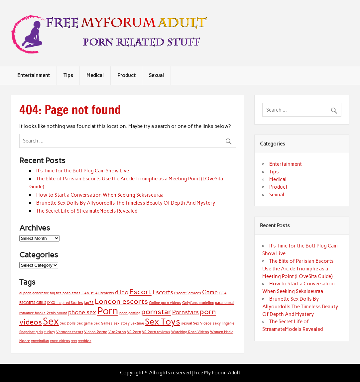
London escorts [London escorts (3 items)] (121, 301)
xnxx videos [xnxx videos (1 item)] (60, 341)
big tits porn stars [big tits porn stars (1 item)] (65, 293)
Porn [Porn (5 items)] (107, 311)
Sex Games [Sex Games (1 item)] (103, 323)
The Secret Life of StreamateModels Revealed (86, 211)
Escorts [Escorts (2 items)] (163, 292)
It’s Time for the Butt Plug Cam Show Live (82, 171)
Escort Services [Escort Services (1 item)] (187, 293)
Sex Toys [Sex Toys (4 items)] (162, 321)
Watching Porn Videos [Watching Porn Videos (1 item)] (190, 332)
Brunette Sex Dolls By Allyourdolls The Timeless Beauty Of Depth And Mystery (125, 203)
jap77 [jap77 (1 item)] (89, 303)
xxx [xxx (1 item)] (74, 341)
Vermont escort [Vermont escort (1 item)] (69, 332)
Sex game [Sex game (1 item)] (85, 323)
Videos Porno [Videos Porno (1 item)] (95, 332)
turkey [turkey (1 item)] (49, 332)
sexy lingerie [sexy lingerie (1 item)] (223, 323)
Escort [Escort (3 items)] (140, 291)
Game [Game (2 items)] (210, 292)
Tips (68, 75)
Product (126, 75)
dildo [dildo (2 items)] (121, 292)
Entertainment (33, 75)
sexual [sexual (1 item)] (186, 323)
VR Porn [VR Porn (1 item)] (134, 332)
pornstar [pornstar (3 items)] (156, 311)
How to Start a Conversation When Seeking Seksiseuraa (100, 195)
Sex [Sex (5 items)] (51, 321)
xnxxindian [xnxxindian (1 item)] (40, 341)
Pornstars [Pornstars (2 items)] (185, 312)
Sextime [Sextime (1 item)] (137, 323)
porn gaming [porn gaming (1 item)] (129, 313)
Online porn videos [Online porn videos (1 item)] (165, 303)
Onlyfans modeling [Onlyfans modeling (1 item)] (198, 303)
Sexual (156, 75)
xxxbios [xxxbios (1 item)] (84, 341)
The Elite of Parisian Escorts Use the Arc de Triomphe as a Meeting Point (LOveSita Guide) (298, 268)
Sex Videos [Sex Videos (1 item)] (202, 323)
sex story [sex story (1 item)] (121, 323)
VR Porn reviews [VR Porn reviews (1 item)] (156, 332)
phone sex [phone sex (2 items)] (82, 312)
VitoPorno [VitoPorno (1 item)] (117, 332)
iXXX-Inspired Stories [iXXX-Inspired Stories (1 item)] (65, 303)
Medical (95, 75)
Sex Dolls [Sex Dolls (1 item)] (68, 323)
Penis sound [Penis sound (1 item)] (57, 313)
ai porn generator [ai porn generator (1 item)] (34, 293)
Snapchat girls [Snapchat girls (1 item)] (31, 332)
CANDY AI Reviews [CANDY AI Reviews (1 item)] (97, 293)
